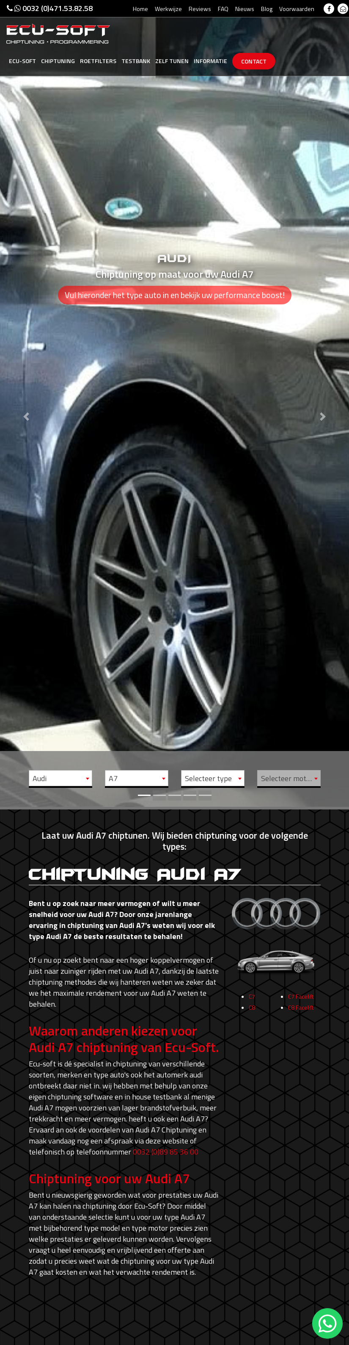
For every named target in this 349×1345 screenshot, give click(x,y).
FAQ (223, 8)
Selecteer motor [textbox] (287, 778)
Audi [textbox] (40, 778)
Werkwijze (168, 8)
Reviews (200, 8)
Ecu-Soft (22, 60)
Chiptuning (58, 60)
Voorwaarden (296, 8)
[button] (26, 403)
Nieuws (244, 8)
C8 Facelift (300, 1012)
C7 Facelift (300, 1001)
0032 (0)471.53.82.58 (50, 8)
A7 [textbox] (113, 778)
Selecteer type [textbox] (208, 778)
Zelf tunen (172, 60)
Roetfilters (98, 60)
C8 (252, 1012)
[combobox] (60, 778)
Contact (254, 61)
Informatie (210, 60)
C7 (252, 1001)
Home (140, 8)
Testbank (135, 60)
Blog (266, 8)
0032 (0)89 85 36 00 (165, 1151)
